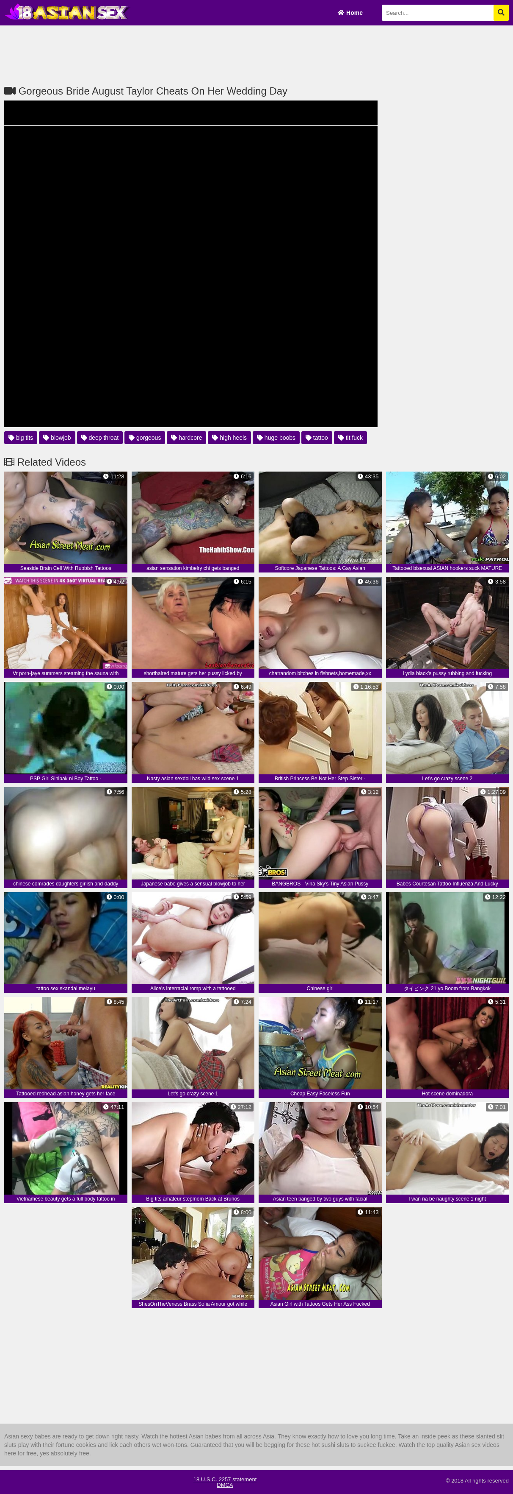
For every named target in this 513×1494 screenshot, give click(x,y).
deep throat (100, 437)
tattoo (317, 437)
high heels (229, 437)
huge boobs (276, 437)
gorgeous (145, 437)
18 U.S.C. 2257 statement (225, 1479)
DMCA (225, 1485)
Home (350, 12)
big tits (20, 437)
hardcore (186, 437)
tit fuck (350, 437)
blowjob (57, 437)
